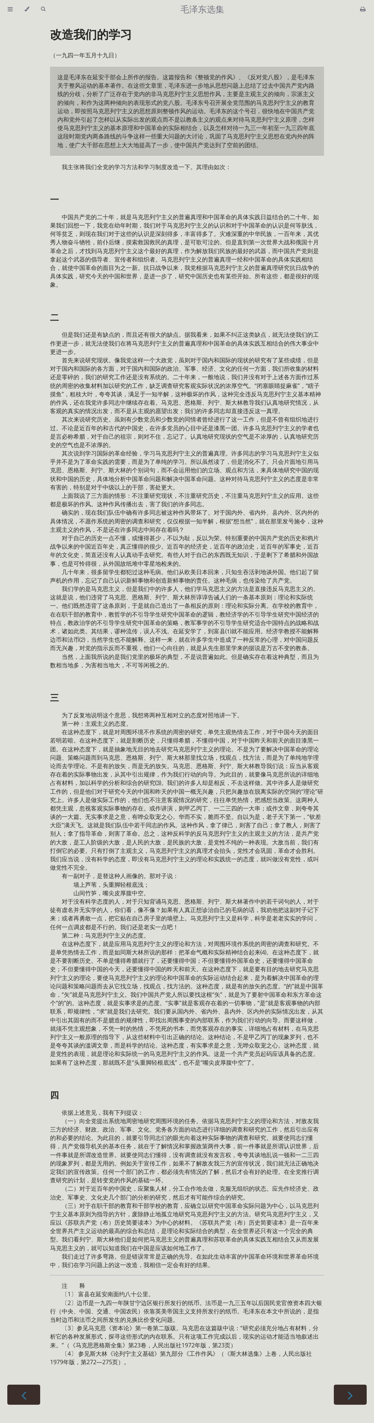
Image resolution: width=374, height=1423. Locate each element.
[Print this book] (363, 9)
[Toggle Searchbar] (43, 9)
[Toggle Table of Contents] (10, 9)
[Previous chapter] (23, 1395)
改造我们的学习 (91, 34)
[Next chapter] (350, 1395)
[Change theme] (27, 9)
